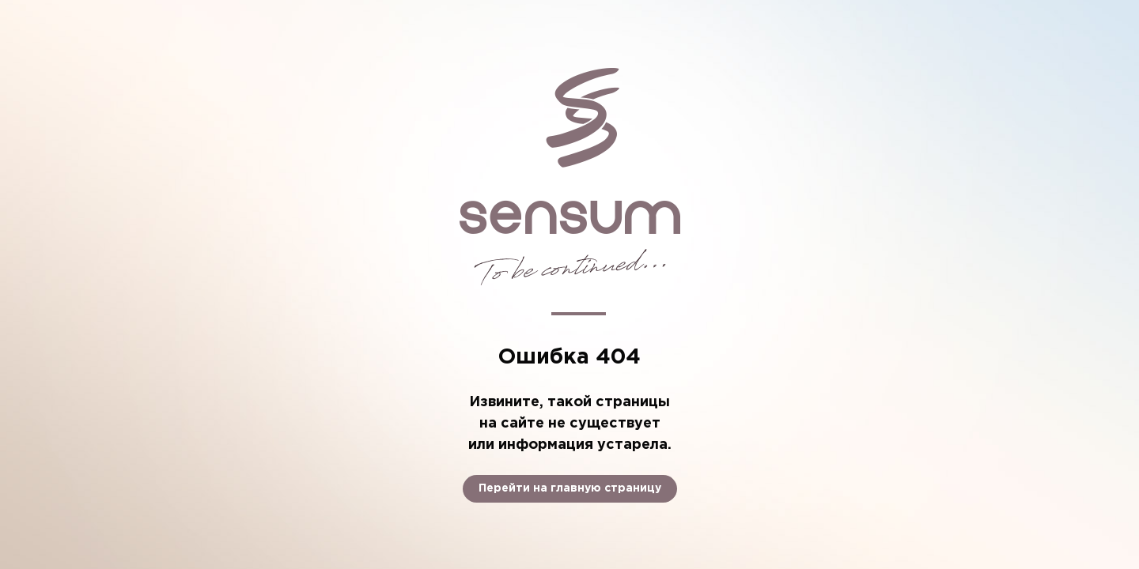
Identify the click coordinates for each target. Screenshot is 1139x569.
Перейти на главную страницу (570, 488)
